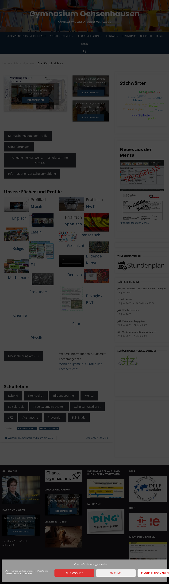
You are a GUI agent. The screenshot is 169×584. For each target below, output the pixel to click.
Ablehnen (116, 573)
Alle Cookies (74, 573)
